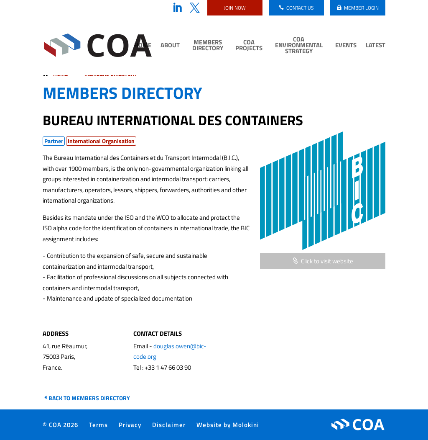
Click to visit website (327, 261)
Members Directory (207, 46)
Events (346, 46)
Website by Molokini (227, 425)
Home (142, 46)
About (170, 46)
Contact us (300, 8)
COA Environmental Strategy (299, 46)
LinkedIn (177, 7)
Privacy (130, 425)
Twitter (195, 7)
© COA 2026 (60, 425)
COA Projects (248, 46)
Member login (361, 8)
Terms (98, 425)
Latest (375, 46)
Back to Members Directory (89, 398)
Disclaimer (169, 425)
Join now (235, 8)
